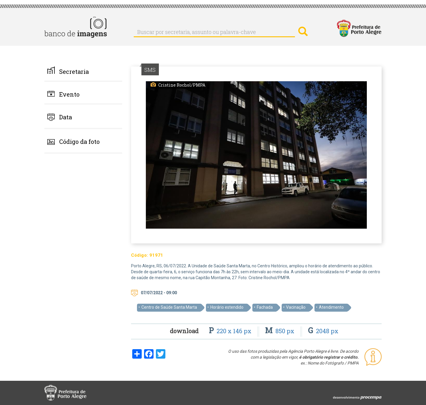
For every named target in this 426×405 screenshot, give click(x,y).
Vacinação (296, 307)
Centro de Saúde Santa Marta (169, 307)
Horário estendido (226, 307)
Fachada (265, 307)
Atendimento (331, 307)
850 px (280, 331)
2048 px (323, 331)
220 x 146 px (231, 331)
